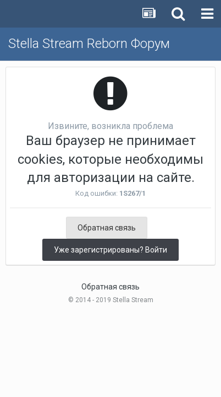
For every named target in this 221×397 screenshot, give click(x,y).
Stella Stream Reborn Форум (89, 43)
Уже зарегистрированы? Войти (110, 249)
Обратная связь (107, 227)
